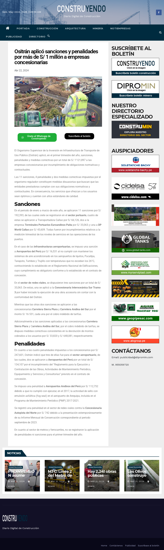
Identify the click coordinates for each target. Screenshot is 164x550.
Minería (98, 28)
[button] (160, 32)
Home (104, 545)
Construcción (47, 28)
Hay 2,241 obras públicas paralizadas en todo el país (102, 477)
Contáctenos (116, 545)
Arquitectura (75, 28)
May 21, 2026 (18, 481)
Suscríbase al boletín (148, 545)
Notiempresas (120, 28)
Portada (23, 28)
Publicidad (14, 36)
